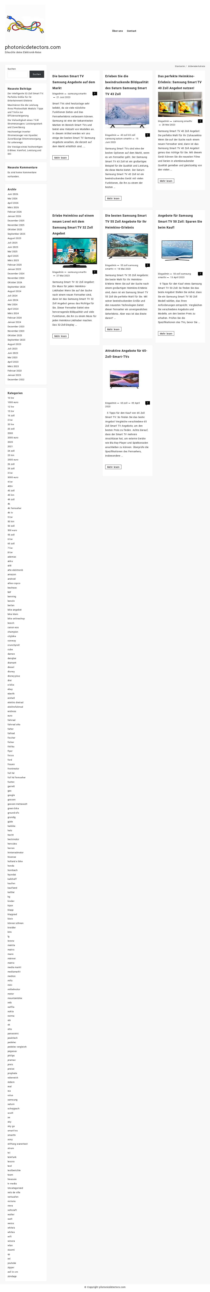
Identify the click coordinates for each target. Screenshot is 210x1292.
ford (10, 760)
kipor (10, 905)
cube (10, 649)
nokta (11, 1011)
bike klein (13, 614)
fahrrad (12, 720)
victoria (12, 1201)
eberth (11, 693)
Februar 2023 (15, 370)
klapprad (12, 914)
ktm (10, 932)
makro (11, 949)
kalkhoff (12, 879)
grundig (12, 817)
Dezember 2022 (16, 379)
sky (9, 1122)
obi (9, 1020)
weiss (11, 1223)
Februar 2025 (15, 264)
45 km (11, 495)
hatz (10, 830)
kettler (11, 892)
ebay (10, 689)
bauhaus (12, 587)
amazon (12, 574)
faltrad (11, 733)
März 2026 (13, 207)
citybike (12, 636)
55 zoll (124, 265)
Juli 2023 (12, 348)
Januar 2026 (14, 216)
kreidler (12, 927)
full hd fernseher (17, 777)
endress (12, 711)
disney (11, 671)
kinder (11, 901)
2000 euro (13, 437)
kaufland (12, 888)
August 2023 (14, 344)
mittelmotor (14, 989)
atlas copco (14, 583)
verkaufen (13, 1197)
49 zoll (11, 499)
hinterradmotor (16, 852)
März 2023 (13, 366)
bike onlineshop (16, 618)
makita (11, 945)
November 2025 (16, 225)
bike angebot (15, 609)
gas (10, 790)
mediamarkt (14, 971)
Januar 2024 (14, 322)
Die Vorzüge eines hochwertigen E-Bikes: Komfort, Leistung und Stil (25, 150)
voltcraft (12, 1210)
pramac (12, 1060)
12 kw (11, 406)
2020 (10, 442)
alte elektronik (15, 570)
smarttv (82, 93)
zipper (11, 1267)
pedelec (12, 1042)
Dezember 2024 (16, 273)
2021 (10, 446)
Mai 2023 (12, 357)
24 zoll (11, 451)
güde (10, 821)
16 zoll (11, 415)
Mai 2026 (12, 198)
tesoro (11, 1161)
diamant (12, 662)
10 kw (11, 398)
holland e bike (15, 861)
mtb (10, 1002)
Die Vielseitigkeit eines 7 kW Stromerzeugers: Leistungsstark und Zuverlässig (25, 124)
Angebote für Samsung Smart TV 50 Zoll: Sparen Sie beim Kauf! (180, 221)
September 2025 (16, 234)
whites (11, 1232)
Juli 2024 (12, 295)
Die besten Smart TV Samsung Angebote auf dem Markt (73, 82)
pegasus (12, 1051)
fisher (11, 742)
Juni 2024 (13, 300)
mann (11, 954)
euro (10, 715)
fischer (11, 737)
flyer (10, 751)
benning (12, 596)
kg (9, 896)
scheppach (14, 1108)
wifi (10, 1236)
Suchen (12, 69)
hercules (12, 843)
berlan (11, 605)
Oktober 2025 (15, 229)
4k (9, 504)
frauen (11, 764)
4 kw (10, 481)
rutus (10, 1095)
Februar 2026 (15, 212)
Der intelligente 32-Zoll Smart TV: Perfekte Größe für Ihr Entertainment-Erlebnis (26, 97)
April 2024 (13, 309)
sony (10, 1139)
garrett (11, 786)
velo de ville (14, 1192)
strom (11, 1148)
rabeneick (13, 1077)
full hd (11, 773)
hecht (11, 835)
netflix (11, 1007)
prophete (12, 1073)
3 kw (10, 473)
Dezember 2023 (16, 326)
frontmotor (13, 768)
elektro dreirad (15, 702)
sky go (11, 1126)
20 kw (11, 424)
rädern (11, 1082)
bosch (11, 623)
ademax (12, 557)
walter (11, 1214)
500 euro (12, 530)
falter (11, 729)
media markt (14, 967)
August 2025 (14, 238)
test (10, 1166)
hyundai (12, 874)
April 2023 (13, 362)
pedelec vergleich (17, 1046)
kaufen (11, 883)
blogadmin (58, 93)
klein (10, 918)
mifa (10, 980)
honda (11, 866)
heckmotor (13, 839)
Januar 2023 (14, 375)
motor (11, 994)
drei (10, 680)
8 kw (10, 552)
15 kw (11, 411)
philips (11, 1055)
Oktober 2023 (15, 335)
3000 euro (13, 477)
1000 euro (13, 402)
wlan (10, 1245)
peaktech (13, 1038)
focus (11, 755)
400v (10, 486)
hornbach (13, 870)
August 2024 (14, 291)
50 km (11, 521)
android (12, 579)
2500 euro (13, 459)
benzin (11, 601)
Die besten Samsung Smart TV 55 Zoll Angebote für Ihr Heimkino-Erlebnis (126, 221)
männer (12, 958)
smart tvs (13, 1130)
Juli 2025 (12, 242)
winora (11, 1241)
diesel (11, 667)
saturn (119, 138)
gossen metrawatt (17, 804)
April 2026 (13, 203)
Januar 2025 (14, 269)
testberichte (14, 1170)
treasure (12, 1179)
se (9, 1117)
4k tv (10, 512)
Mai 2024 (12, 304)
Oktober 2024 (15, 282)
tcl (9, 1152)
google (11, 795)
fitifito (11, 746)
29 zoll (11, 468)
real (10, 1086)
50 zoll (176, 273)
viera (10, 1205)
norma (11, 1016)
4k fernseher (15, 508)
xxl (9, 1258)
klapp (11, 910)
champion (13, 632)
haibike (12, 826)
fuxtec (11, 782)
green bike (13, 808)
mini (10, 985)
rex (9, 1091)
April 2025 (13, 256)
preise (11, 1069)
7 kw (10, 548)
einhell (11, 698)
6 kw (10, 539)
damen (11, 654)
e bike (11, 685)
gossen (12, 799)
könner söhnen (16, 923)
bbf (9, 592)
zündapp (12, 1276)
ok (9, 1024)
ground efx (13, 813)
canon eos (13, 627)
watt (10, 1219)
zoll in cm (13, 1272)
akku (10, 561)
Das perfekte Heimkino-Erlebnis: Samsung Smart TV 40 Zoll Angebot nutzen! (180, 82)
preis (10, 1064)
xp (9, 1254)
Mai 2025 (12, 251)
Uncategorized (15, 1188)
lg (9, 936)
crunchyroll (14, 645)
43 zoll (124, 135)
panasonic (13, 1033)
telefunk (12, 1157)
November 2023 (16, 331)
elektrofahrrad (15, 707)
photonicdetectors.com (33, 47)
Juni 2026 (13, 194)
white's (11, 1227)
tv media (12, 1183)
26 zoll (11, 464)
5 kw (10, 517)
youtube (12, 1263)
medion (12, 976)
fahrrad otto (14, 724)
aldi (10, 565)
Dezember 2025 (16, 220)
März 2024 (13, 313)
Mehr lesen (60, 157)
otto (10, 1029)
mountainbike (15, 998)
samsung (73, 93)
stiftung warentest (18, 1144)
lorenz (11, 941)
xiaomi (11, 1250)
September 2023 (16, 340)
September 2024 (16, 287)
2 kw (10, 420)
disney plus (14, 676)
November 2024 (16, 278)
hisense (12, 857)
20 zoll (11, 428)
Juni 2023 (13, 353)
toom (10, 1174)
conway (12, 640)
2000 (10, 433)
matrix (11, 963)
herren (11, 848)
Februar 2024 (15, 317)
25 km (11, 455)
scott (10, 1113)
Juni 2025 (13, 247)
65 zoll (131, 135)
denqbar (12, 658)
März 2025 (13, 260)
